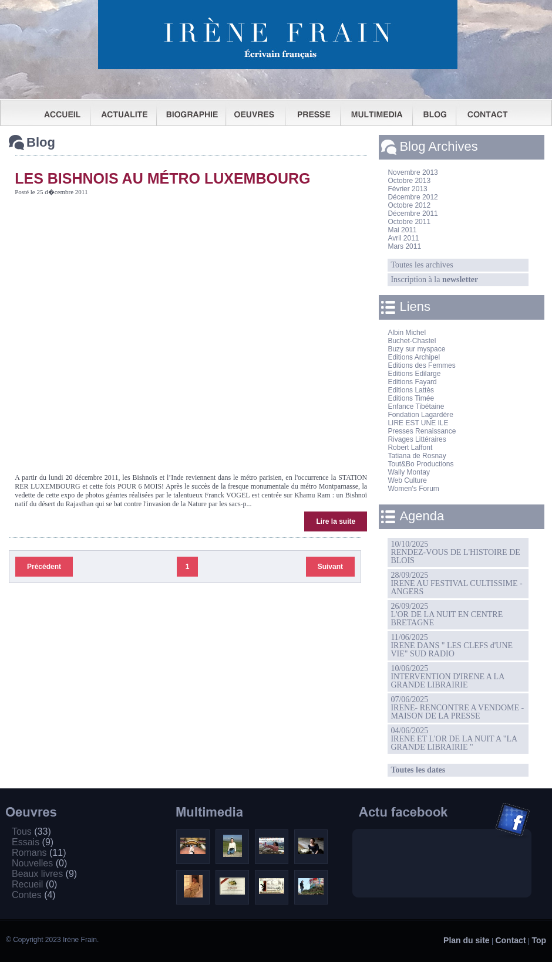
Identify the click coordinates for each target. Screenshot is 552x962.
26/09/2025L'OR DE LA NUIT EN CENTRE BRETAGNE (447, 614)
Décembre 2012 (412, 197)
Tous (31, 831)
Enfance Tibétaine (416, 406)
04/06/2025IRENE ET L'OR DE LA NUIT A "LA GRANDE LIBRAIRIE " (454, 738)
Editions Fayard (412, 382)
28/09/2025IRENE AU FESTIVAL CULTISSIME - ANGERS (456, 583)
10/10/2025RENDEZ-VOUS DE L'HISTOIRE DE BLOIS (455, 552)
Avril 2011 (403, 238)
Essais (32, 842)
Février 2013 (407, 189)
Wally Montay (409, 472)
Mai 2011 (402, 230)
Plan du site (466, 940)
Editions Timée (411, 398)
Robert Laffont (410, 447)
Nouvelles (39, 863)
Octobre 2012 (409, 205)
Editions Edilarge (414, 374)
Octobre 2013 (409, 181)
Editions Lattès (411, 390)
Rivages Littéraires (417, 439)
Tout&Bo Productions (420, 464)
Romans (39, 853)
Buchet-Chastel (412, 341)
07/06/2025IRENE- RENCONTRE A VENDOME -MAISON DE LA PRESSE (457, 707)
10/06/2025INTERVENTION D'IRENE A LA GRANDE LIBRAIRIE (447, 676)
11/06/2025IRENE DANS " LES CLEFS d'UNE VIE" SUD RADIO (452, 645)
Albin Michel (407, 332)
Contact (510, 940)
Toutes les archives (422, 264)
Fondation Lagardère (420, 415)
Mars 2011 (404, 246)
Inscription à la (434, 279)
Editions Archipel (414, 357)
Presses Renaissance (422, 431)
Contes (34, 895)
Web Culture (407, 480)
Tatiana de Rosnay (417, 456)
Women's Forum (413, 489)
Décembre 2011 (412, 213)
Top (538, 940)
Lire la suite (335, 521)
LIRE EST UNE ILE (418, 423)
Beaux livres (44, 874)
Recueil (34, 884)
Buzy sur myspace (416, 349)
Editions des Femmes (421, 365)
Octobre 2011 (409, 222)
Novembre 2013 (412, 172)
